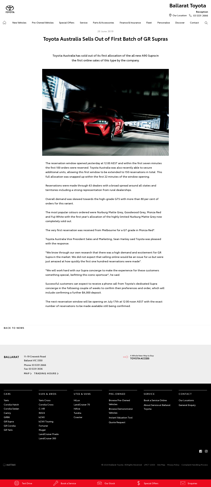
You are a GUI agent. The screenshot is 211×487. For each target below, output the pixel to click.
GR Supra (9, 421)
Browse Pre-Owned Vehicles (119, 402)
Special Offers (66, 22)
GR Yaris (8, 430)
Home (4, 22)
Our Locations (186, 400)
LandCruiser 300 (47, 438)
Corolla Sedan (11, 408)
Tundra (77, 412)
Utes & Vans (82, 393)
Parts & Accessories (103, 22)
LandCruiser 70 (82, 404)
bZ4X (42, 417)
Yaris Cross (45, 400)
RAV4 (42, 412)
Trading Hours (45, 373)
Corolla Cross (46, 404)
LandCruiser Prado (49, 434)
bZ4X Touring (46, 421)
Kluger (42, 430)
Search (205, 22)
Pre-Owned (117, 393)
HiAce (77, 408)
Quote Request (117, 422)
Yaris (6, 400)
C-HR (42, 408)
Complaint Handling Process (194, 464)
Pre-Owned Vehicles (43, 22)
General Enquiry (187, 405)
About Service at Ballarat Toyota (157, 407)
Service (83, 22)
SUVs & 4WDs (47, 393)
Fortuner (43, 425)
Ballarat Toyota (187, 5)
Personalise (163, 22)
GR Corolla (10, 425)
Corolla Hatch (11, 404)
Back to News (14, 327)
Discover (180, 22)
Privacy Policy (173, 464)
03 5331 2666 (200, 13)
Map (27, 373)
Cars (7, 393)
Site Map (161, 464)
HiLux (77, 400)
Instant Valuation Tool (121, 417)
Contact (194, 22)
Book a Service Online (155, 400)
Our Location (180, 15)
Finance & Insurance (130, 22)
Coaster (78, 417)
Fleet (149, 22)
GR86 (7, 417)
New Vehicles (19, 22)
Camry (7, 412)
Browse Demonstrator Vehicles (121, 410)
